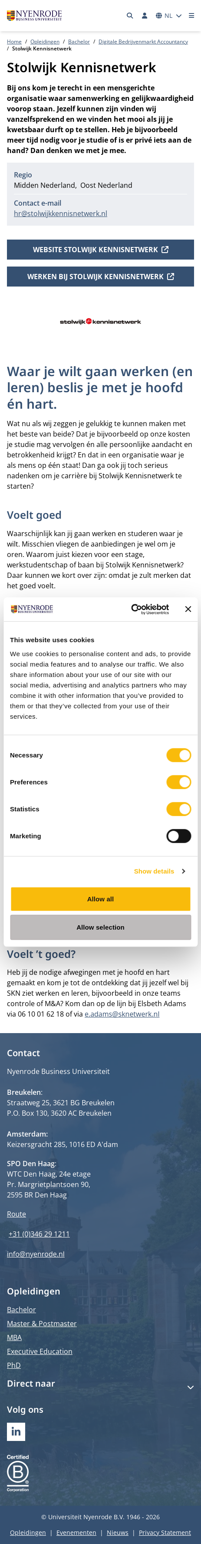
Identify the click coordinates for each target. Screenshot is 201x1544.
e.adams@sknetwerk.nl (122, 1014)
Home (14, 41)
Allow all (100, 898)
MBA (14, 1337)
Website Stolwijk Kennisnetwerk (100, 249)
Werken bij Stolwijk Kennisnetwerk (100, 276)
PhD (14, 1365)
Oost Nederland (106, 185)
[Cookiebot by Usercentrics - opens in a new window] (131, 609)
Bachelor (79, 41)
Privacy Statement (165, 1532)
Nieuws (118, 1532)
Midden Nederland (44, 185)
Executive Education (39, 1351)
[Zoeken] (130, 15)
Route (16, 1214)
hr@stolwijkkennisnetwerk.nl (60, 213)
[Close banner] (188, 609)
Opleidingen (44, 41)
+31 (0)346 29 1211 (39, 1234)
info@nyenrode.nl (36, 1254)
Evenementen (76, 1532)
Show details (154, 871)
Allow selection (100, 927)
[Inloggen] (144, 16)
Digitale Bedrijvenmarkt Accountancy (143, 41)
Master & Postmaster (42, 1323)
